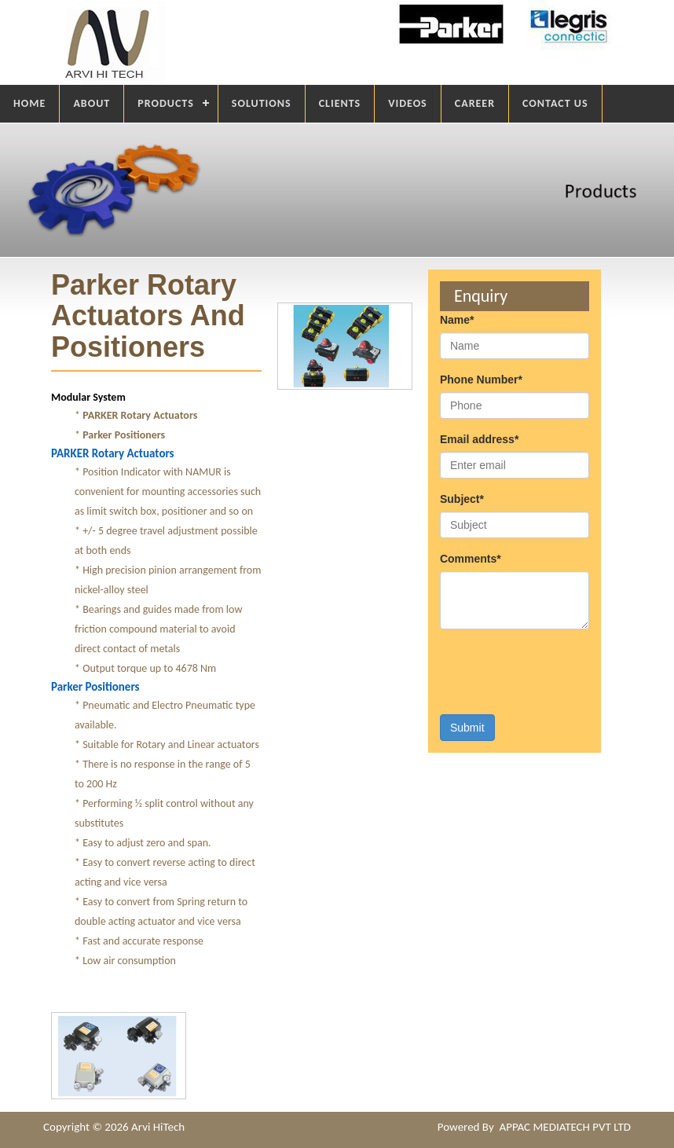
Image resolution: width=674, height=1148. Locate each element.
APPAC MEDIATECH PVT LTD (565, 1127)
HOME (29, 103)
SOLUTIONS (261, 103)
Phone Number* (481, 379)
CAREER (475, 103)
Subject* (462, 499)
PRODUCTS (165, 103)
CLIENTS (340, 103)
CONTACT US (555, 103)
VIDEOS (407, 103)
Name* (457, 320)
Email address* (479, 439)
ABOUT (91, 103)
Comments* (470, 558)
